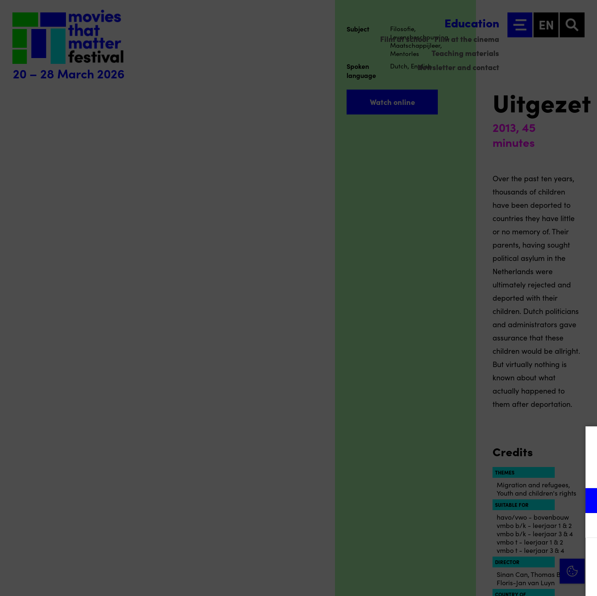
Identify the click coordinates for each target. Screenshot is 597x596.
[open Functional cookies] (583, 501)
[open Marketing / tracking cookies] (583, 526)
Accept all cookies (526, 556)
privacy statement (493, 473)
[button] (518, 500)
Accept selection (526, 580)
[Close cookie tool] (584, 441)
